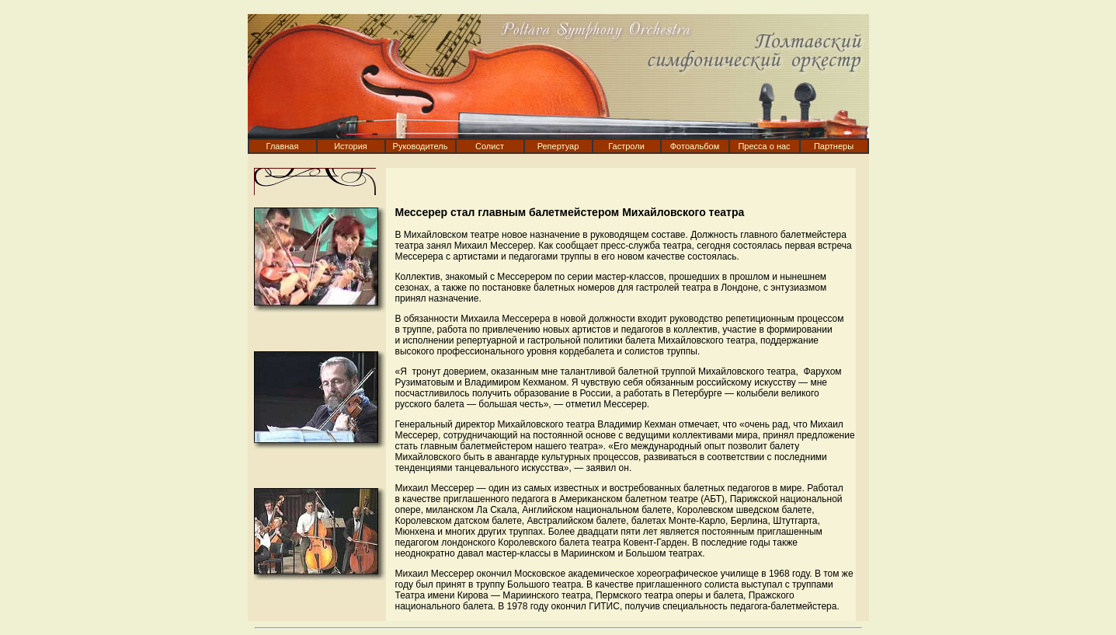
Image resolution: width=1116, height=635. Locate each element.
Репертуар (558, 146)
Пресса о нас (764, 146)
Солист (489, 146)
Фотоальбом (695, 146)
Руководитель (420, 146)
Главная (282, 146)
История (350, 146)
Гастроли (626, 146)
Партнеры (834, 146)
